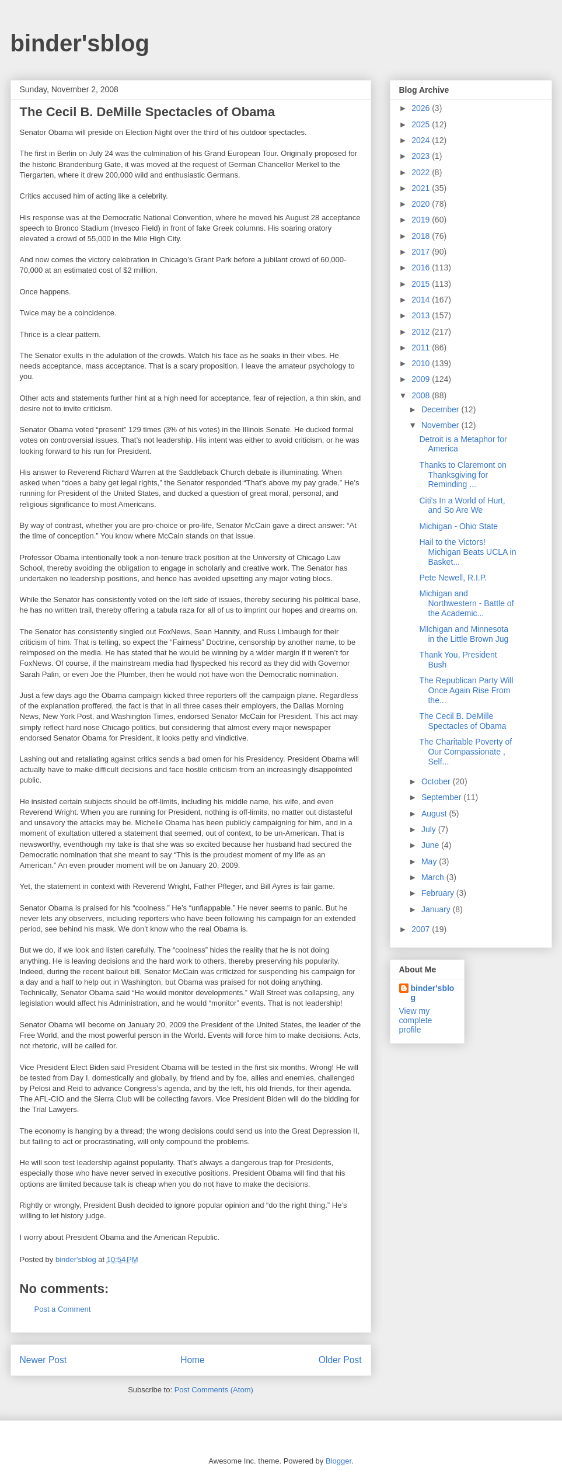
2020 (421, 203)
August (435, 813)
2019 (421, 219)
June (431, 845)
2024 (421, 140)
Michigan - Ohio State (458, 526)
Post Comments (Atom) (213, 1389)
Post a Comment (62, 1309)
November (441, 425)
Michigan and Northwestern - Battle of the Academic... (466, 603)
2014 (421, 299)
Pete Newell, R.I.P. (453, 577)
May (430, 861)
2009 (421, 379)
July (429, 829)
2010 (421, 363)
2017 (421, 251)
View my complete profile (415, 1020)
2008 (421, 395)
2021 (421, 188)
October (437, 781)
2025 (421, 124)
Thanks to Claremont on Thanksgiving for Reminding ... (462, 474)
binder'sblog (80, 43)
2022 (421, 172)
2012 (421, 331)
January (437, 909)
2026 (421, 108)
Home (192, 1360)
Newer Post (43, 1360)
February (438, 893)
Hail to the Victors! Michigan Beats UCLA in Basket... (467, 552)
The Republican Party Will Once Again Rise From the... (466, 690)
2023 (421, 156)
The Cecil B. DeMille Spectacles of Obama (462, 721)
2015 (421, 284)
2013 (421, 315)
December (441, 409)
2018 (421, 236)
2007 (421, 929)
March (433, 877)
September (442, 797)
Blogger (338, 1461)
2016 (421, 267)
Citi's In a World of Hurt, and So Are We (462, 505)
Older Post (340, 1360)
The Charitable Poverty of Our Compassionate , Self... (465, 751)
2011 (421, 347)
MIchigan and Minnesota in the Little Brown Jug (463, 634)
